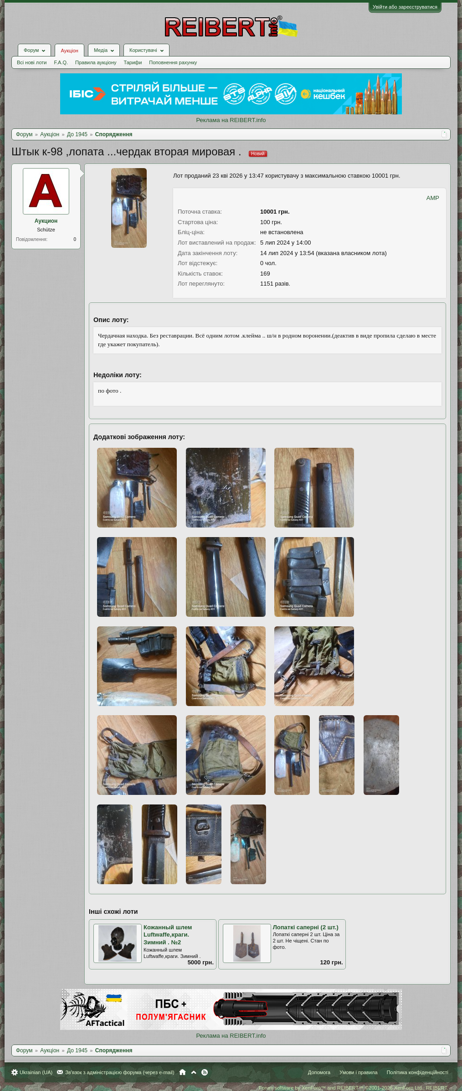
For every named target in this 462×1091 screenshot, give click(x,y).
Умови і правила (358, 1072)
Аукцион (46, 221)
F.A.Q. (61, 62)
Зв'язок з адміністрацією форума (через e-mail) (120, 1072)
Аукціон (69, 50)
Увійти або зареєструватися (405, 7)
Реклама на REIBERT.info (231, 120)
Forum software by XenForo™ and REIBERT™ (353, 1088)
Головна (182, 1072)
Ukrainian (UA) (36, 1072)
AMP (432, 198)
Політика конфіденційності (417, 1072)
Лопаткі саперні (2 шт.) (306, 927)
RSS (204, 1072)
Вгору (193, 1072)
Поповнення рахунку (173, 62)
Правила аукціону (95, 62)
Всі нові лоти (31, 62)
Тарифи (133, 62)
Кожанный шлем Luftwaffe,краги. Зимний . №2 (168, 935)
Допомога (319, 1072)
